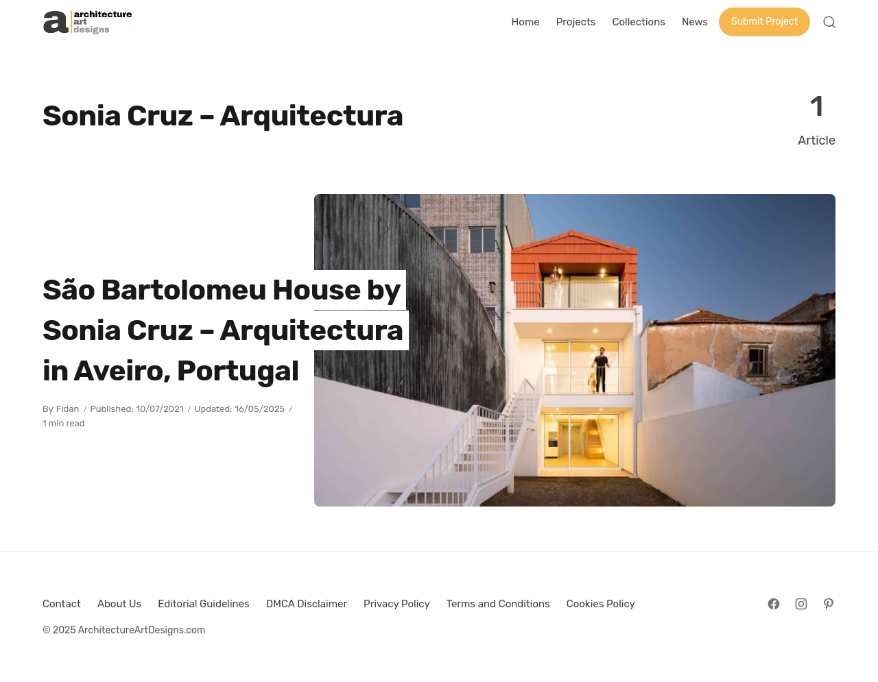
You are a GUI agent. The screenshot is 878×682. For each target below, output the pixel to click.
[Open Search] (829, 22)
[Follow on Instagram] (801, 604)
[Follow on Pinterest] (828, 604)
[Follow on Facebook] (773, 604)
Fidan (68, 409)
